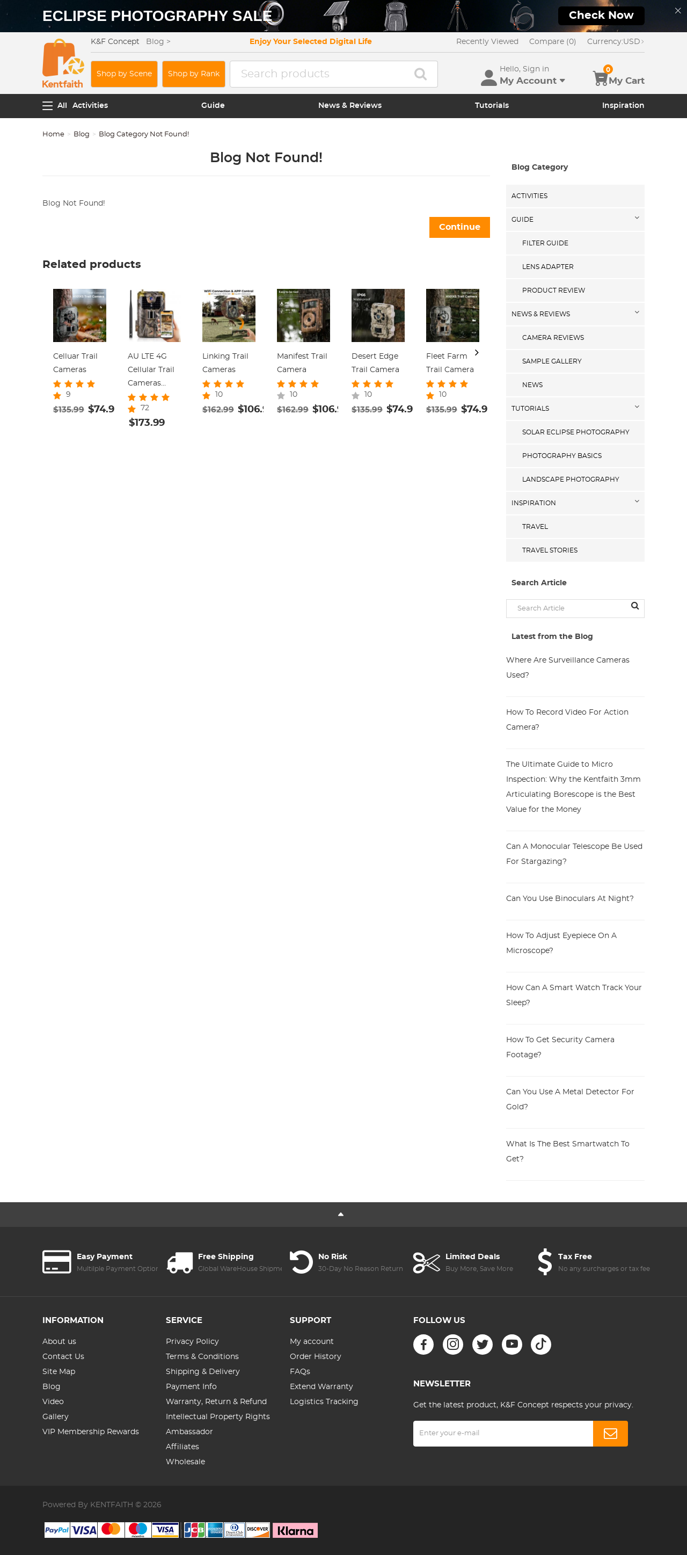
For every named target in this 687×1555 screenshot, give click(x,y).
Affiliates (182, 1447)
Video (53, 1402)
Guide (213, 106)
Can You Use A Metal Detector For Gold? (570, 1099)
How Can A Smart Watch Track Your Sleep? (574, 995)
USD (616, 42)
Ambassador (189, 1432)
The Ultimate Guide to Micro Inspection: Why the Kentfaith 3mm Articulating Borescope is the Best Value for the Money (573, 787)
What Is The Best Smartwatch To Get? (568, 1151)
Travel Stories (550, 550)
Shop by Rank (194, 74)
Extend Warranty (321, 1387)
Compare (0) (552, 42)
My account (312, 1342)
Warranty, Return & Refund (216, 1402)
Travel (535, 527)
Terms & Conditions (202, 1357)
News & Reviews (350, 106)
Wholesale (185, 1462)
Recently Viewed (487, 42)
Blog (82, 134)
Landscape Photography (570, 479)
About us (59, 1342)
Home (53, 134)
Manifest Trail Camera (302, 363)
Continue (459, 227)
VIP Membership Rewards (90, 1432)
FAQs (300, 1372)
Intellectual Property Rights (218, 1417)
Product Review (553, 290)
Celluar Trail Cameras (75, 363)
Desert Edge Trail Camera (375, 363)
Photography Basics (562, 456)
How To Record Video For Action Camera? (567, 720)
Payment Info (191, 1387)
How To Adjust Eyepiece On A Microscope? (561, 943)
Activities (90, 106)
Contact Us (63, 1357)
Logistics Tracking (324, 1402)
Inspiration (623, 106)
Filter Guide (545, 243)
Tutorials (492, 106)
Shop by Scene (124, 74)
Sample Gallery (552, 361)
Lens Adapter (548, 267)
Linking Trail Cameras (225, 363)
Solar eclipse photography (576, 432)
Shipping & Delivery (203, 1372)
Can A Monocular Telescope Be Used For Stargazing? (574, 854)
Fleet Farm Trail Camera (450, 363)
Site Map (58, 1372)
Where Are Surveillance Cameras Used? (568, 668)
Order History (315, 1357)
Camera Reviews (553, 338)
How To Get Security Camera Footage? (560, 1047)
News (532, 385)
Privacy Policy (192, 1342)
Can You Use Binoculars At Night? (570, 899)
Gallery (55, 1417)
